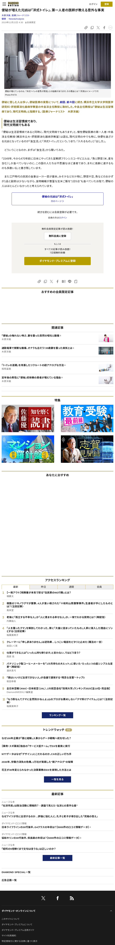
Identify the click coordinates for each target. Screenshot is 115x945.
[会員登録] (107, 4)
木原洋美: (16, 15)
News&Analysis (16, 19)
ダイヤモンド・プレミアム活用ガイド (18, 930)
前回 (62, 102)
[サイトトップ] (12, 4)
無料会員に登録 (57, 236)
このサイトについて (11, 919)
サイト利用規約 (9, 935)
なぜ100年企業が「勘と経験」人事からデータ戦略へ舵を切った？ (36, 738)
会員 (99, 586)
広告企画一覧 (9, 880)
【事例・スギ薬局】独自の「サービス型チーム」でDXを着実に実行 (36, 746)
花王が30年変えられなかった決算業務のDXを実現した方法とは (36, 769)
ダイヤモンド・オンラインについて (18, 911)
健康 (4, 19)
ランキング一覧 (57, 715)
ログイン (93, 4)
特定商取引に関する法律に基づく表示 (19, 941)
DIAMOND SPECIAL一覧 (16, 872)
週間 (71, 586)
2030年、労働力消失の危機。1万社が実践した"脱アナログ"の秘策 (37, 762)
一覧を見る (57, 779)
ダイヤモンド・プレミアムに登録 (57, 261)
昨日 (43, 586)
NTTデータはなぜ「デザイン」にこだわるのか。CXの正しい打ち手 (36, 754)
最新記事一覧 (57, 858)
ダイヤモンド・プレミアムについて (17, 924)
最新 (15, 586)
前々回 (71, 102)
